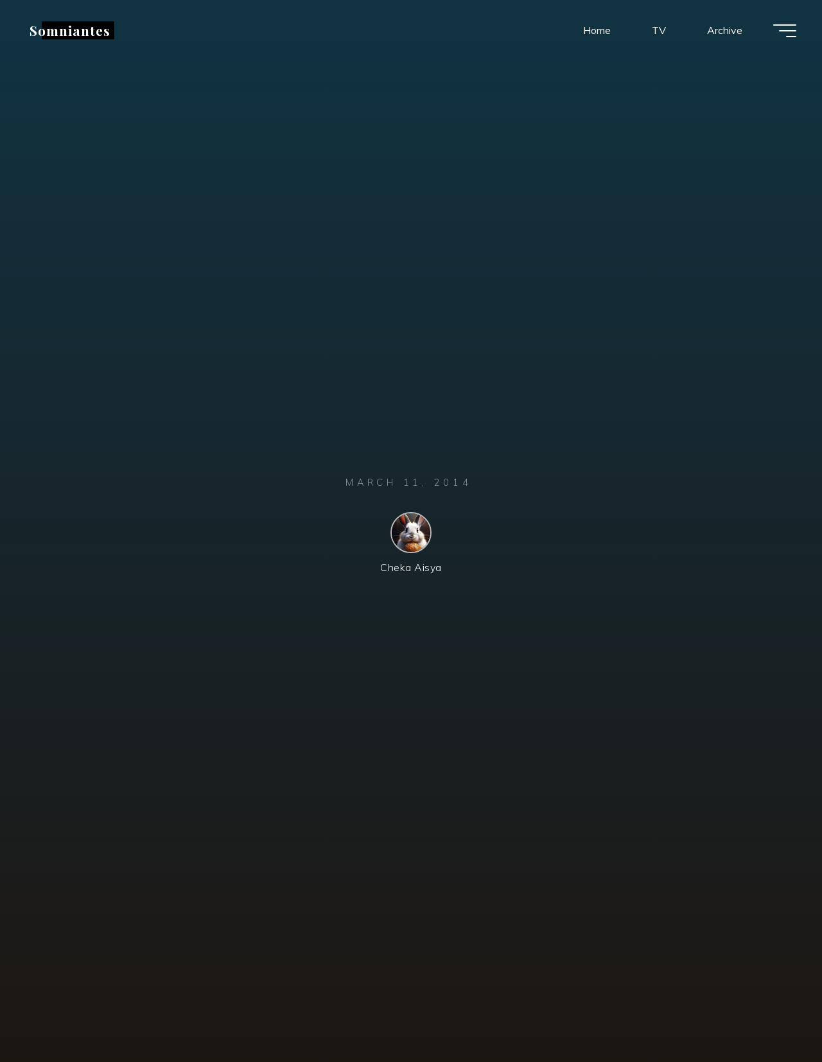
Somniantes (70, 30)
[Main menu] (784, 30)
